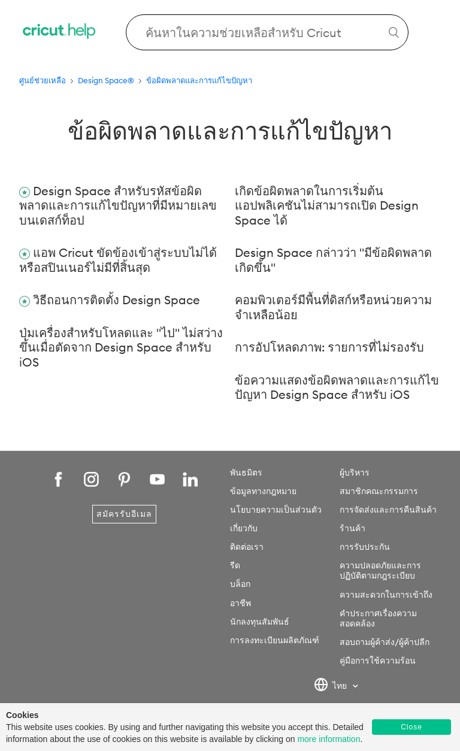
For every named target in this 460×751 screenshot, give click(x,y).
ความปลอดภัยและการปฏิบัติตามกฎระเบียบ (380, 570)
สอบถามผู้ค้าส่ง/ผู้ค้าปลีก (384, 642)
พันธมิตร (246, 472)
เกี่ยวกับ (244, 528)
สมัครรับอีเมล (124, 513)
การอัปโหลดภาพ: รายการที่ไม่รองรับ (329, 347)
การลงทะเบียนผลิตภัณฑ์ (274, 640)
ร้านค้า (352, 528)
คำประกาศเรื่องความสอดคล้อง (378, 618)
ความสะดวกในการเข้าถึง (386, 594)
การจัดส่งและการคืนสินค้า (388, 509)
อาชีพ (240, 603)
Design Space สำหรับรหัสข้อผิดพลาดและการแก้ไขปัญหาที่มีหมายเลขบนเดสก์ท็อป (118, 205)
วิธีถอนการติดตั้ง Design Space (116, 299)
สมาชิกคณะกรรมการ (379, 491)
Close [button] (411, 727)
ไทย (331, 686)
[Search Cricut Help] (267, 32)
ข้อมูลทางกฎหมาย (263, 491)
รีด (235, 565)
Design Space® (106, 80)
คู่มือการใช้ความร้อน (378, 660)
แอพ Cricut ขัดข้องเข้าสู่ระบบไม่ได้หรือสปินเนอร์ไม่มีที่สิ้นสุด (118, 260)
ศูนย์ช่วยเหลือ (42, 80)
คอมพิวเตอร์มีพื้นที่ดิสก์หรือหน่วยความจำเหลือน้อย (333, 307)
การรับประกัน (365, 546)
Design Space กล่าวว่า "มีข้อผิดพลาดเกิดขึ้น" (333, 260)
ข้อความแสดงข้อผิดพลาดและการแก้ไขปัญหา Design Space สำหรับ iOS (337, 387)
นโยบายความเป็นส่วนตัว (276, 509)
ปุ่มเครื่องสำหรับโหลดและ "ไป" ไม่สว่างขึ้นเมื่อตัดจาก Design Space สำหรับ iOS (121, 347)
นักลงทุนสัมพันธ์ (259, 621)
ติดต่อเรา (247, 546)
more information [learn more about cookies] (328, 739)
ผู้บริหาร (355, 472)
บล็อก (240, 584)
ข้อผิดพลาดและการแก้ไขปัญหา (199, 80)
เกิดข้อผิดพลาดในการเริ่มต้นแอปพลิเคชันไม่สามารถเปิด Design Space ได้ (327, 205)
